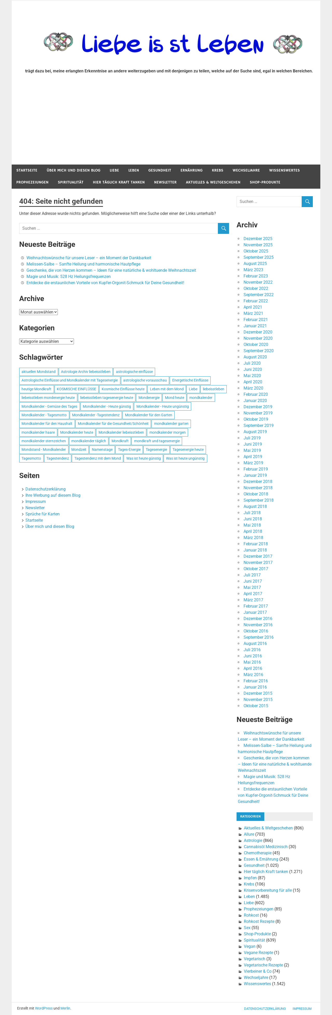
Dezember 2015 (258, 693)
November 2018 (258, 487)
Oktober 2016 (256, 631)
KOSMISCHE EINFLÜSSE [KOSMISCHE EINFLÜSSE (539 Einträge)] (76, 389)
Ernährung (192, 170)
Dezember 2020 (258, 332)
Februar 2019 (256, 469)
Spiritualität (71, 182)
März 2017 (253, 599)
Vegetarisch (254, 958)
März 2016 (253, 674)
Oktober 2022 (256, 288)
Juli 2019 (252, 437)
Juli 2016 (252, 649)
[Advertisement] (166, 125)
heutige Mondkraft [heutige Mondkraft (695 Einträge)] (36, 389)
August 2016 (255, 643)
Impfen (250, 877)
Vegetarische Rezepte (263, 965)
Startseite (26, 170)
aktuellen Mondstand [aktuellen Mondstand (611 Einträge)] (39, 372)
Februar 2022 (256, 300)
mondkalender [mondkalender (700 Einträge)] (200, 398)
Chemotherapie (258, 852)
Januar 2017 (255, 612)
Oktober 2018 (256, 494)
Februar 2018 (256, 543)
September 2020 (259, 350)
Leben (133, 170)
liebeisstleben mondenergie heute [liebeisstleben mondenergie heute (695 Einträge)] (48, 398)
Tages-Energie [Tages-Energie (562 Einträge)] (129, 449)
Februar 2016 (256, 680)
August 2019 (255, 431)
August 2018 (255, 506)
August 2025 (255, 263)
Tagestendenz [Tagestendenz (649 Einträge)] (57, 458)
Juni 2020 (253, 369)
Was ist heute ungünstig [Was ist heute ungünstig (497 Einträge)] (185, 458)
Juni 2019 (253, 444)
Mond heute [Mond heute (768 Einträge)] (174, 398)
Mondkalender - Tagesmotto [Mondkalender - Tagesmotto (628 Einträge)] (44, 415)
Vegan (249, 946)
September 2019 (259, 425)
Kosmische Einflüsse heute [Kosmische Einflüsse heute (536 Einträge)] (123, 389)
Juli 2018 (252, 512)
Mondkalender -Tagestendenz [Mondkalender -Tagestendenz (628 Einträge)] (96, 415)
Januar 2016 (255, 687)
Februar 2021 (256, 319)
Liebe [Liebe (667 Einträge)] (193, 389)
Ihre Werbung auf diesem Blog (52, 495)
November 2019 (258, 413)
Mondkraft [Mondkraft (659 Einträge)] (120, 441)
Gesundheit (159, 170)
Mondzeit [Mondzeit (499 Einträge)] (78, 449)
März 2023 (253, 269)
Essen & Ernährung (261, 859)
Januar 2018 (255, 550)
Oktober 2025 (256, 251)
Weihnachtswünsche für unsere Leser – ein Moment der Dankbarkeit (88, 257)
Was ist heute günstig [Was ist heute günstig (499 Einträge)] (143, 458)
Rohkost (251, 915)
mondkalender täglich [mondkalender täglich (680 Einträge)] (88, 441)
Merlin (65, 1008)
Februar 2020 (256, 394)
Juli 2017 (252, 575)
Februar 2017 (256, 606)
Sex (247, 927)
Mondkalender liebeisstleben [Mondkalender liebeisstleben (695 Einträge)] (121, 432)
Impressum (35, 501)
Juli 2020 (252, 363)
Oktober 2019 (256, 419)
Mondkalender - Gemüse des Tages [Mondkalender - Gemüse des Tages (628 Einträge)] (49, 406)
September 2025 (259, 257)
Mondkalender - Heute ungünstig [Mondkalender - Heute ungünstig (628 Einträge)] (162, 406)
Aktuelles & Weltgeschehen (213, 182)
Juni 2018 (253, 518)
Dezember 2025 (258, 238)
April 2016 (253, 668)
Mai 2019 (252, 450)
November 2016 (258, 624)
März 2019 (253, 462)
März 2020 (253, 388)
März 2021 (253, 313)
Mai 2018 (252, 525)
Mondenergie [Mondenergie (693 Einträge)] (149, 398)
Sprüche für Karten (42, 514)
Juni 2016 (253, 655)
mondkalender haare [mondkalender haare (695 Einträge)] (38, 432)
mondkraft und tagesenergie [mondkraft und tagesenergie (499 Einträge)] (157, 441)
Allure (249, 834)
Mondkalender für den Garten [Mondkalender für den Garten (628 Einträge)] (148, 415)
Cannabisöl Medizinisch (266, 846)
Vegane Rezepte (258, 952)
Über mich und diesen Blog (73, 170)
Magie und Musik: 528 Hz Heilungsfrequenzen (68, 276)
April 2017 (253, 593)
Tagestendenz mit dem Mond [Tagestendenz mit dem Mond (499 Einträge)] (97, 458)
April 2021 (253, 307)
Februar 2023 (256, 276)
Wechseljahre (246, 170)
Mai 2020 (252, 375)
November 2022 (258, 282)
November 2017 (258, 562)
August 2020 (255, 357)
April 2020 (253, 381)
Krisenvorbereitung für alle (268, 890)
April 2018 (253, 531)
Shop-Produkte (265, 182)
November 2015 (258, 699)
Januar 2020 (255, 400)
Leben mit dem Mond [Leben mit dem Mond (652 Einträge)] (167, 389)
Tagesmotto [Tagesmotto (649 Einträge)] (31, 458)
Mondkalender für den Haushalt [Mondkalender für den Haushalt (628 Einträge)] (47, 423)
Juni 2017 (253, 581)
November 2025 (258, 244)
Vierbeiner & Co (258, 971)
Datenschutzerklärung (45, 489)
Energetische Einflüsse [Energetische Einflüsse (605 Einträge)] (190, 380)
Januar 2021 (255, 325)
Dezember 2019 (258, 406)
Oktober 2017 (256, 568)
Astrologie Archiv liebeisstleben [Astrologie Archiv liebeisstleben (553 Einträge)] (85, 372)
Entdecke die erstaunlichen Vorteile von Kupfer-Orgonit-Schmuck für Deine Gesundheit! (105, 282)
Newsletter (165, 182)
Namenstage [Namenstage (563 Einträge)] (102, 449)
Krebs (217, 170)
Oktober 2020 (256, 344)
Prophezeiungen (32, 182)
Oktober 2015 (256, 705)
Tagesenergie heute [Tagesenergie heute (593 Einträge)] (188, 449)
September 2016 (259, 637)
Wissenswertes (284, 170)
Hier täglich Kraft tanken (119, 182)
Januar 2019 (255, 475)
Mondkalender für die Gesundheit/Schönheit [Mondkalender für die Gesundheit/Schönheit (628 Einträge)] (113, 423)
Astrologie (253, 840)
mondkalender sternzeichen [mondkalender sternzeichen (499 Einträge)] (44, 441)
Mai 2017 (252, 587)
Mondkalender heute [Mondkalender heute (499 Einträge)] (76, 432)
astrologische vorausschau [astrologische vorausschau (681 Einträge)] (145, 380)
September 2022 (259, 294)
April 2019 (253, 456)
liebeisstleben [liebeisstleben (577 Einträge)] (213, 389)
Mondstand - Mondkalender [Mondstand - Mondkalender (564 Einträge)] (44, 449)
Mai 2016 (252, 662)
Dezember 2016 (258, 618)
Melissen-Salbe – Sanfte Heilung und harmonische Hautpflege (83, 264)
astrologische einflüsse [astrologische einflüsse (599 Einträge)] (134, 372)
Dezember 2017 (258, 556)
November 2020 (258, 338)
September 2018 (259, 500)
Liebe (114, 170)
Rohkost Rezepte (259, 921)
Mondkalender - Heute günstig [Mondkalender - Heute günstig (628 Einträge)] (107, 406)
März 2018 (253, 537)
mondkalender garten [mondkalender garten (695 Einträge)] (171, 423)
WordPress (44, 1008)
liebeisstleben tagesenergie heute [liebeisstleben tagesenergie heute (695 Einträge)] (106, 398)
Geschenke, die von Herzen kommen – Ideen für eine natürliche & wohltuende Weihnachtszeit (111, 270)
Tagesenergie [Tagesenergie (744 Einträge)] (156, 449)
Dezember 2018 (258, 481)
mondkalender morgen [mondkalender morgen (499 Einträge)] (167, 432)
